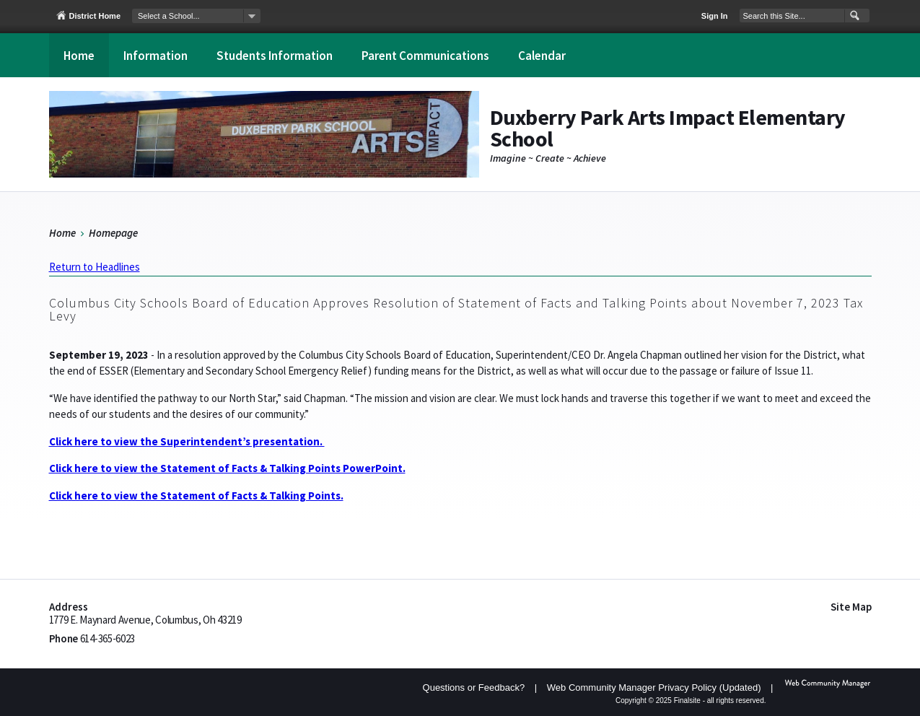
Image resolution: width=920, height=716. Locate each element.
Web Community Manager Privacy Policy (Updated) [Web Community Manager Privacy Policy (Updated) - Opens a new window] (654, 687)
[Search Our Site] (792, 15)
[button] (853, 15)
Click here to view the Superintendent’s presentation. (187, 441)
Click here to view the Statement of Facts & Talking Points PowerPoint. (227, 468)
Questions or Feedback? (474, 687)
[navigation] (196, 16)
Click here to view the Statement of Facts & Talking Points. (196, 495)
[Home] (79, 55)
